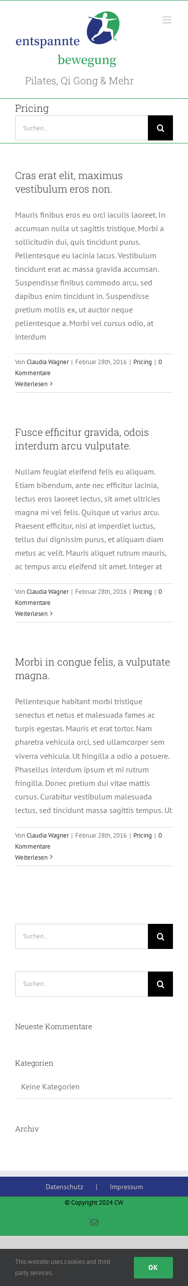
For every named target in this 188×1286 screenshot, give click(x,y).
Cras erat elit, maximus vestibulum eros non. (69, 182)
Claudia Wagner (48, 362)
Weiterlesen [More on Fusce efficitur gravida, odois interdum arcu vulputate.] (31, 613)
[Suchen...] (81, 127)
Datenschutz (64, 1186)
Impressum (126, 1186)
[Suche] (160, 127)
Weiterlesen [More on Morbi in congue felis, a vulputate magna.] (31, 857)
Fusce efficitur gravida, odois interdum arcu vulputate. (82, 438)
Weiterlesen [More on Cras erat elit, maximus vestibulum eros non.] (31, 384)
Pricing (142, 362)
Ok (153, 1267)
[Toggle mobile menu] (167, 20)
